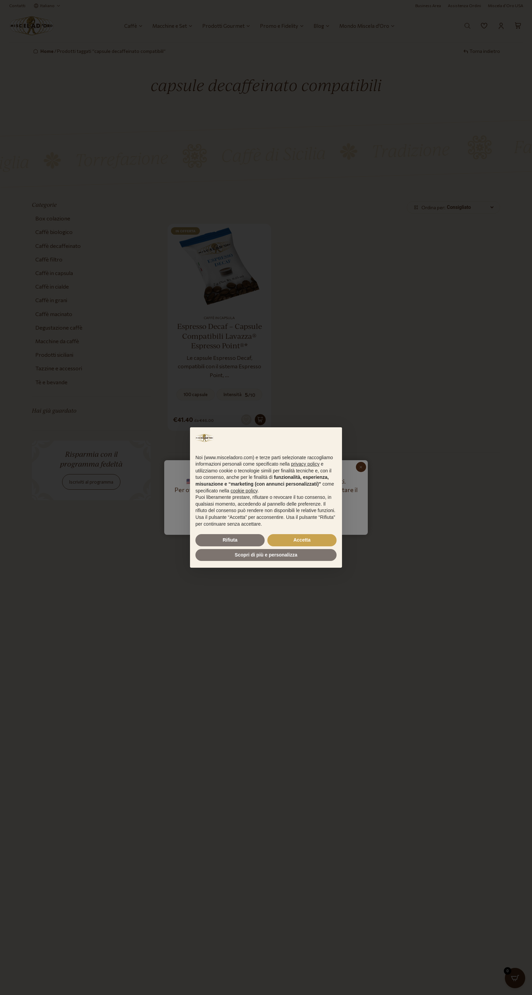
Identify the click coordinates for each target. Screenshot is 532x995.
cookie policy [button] (244, 490)
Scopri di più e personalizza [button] (266, 555)
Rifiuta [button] (230, 540)
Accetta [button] (302, 540)
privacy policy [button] (305, 464)
